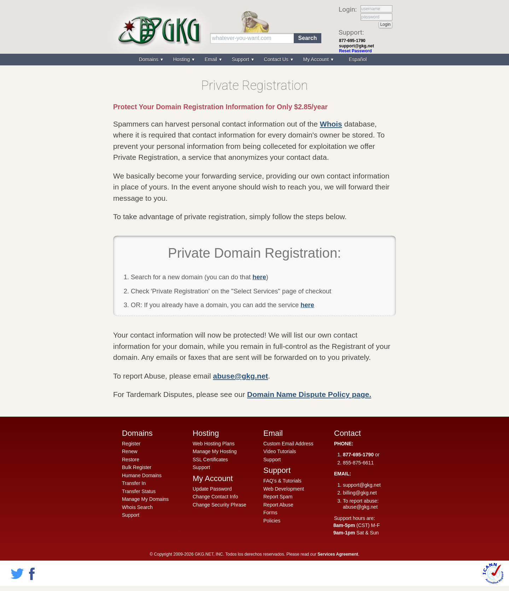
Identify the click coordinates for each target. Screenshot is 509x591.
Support (130, 515)
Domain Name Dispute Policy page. (309, 394)
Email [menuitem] (211, 59)
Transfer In (134, 483)
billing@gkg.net (360, 493)
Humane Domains (142, 475)
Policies (271, 520)
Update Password (212, 489)
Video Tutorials (279, 451)
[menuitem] (357, 59)
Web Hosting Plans (214, 443)
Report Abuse (278, 505)
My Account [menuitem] (316, 59)
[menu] (254, 59)
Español (358, 59)
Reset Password (355, 50)
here (259, 277)
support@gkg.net (356, 45)
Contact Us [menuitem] (277, 59)
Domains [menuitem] (149, 59)
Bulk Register (136, 467)
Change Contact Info (215, 496)
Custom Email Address (288, 443)
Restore (130, 459)
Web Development (283, 489)
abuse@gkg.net (240, 376)
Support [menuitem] (241, 59)
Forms (270, 512)
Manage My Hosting (215, 451)
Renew (130, 451)
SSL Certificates (210, 459)
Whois (331, 124)
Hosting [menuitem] (182, 59)
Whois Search (137, 507)
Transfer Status (139, 491)
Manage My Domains (145, 499)
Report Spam (277, 496)
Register (131, 443)
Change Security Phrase (219, 505)
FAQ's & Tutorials (282, 481)
